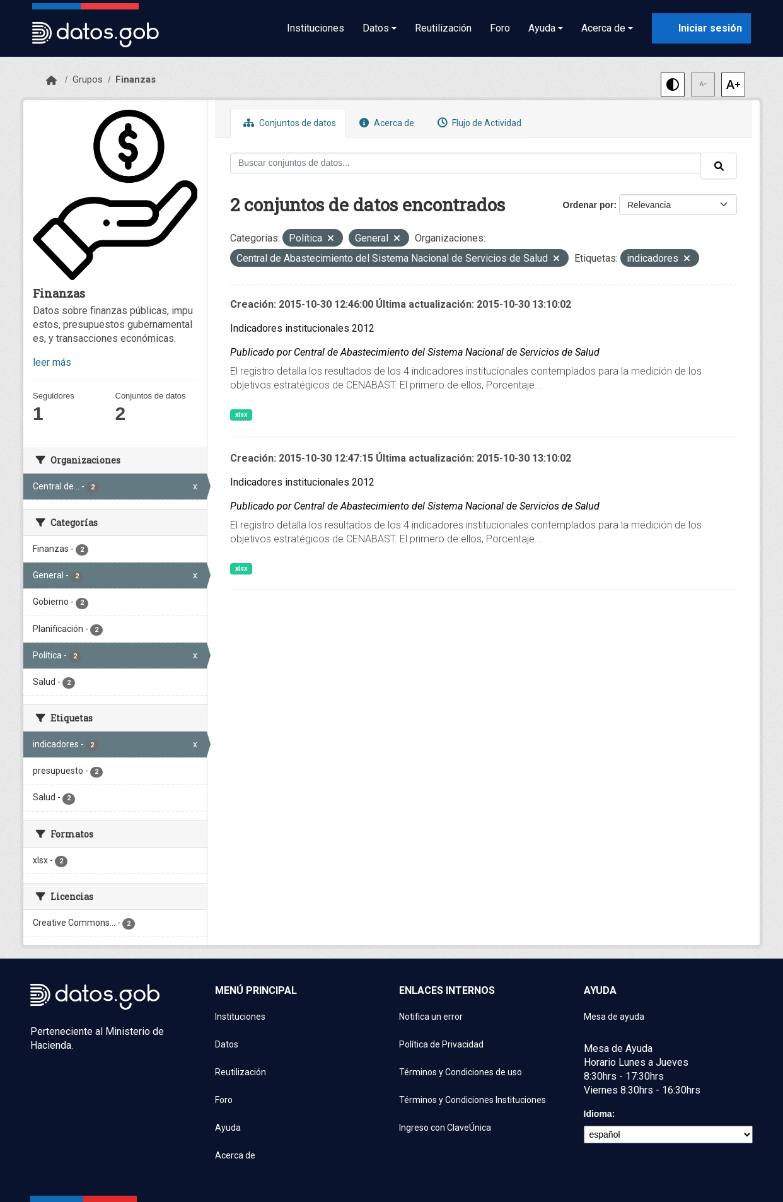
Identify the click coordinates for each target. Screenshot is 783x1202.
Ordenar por (588, 205)
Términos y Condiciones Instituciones (472, 1100)
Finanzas (135, 79)
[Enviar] (718, 166)
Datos (226, 1044)
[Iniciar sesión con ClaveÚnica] (701, 28)
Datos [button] (375, 28)
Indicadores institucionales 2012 (302, 328)
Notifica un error (431, 1017)
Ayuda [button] (541, 28)
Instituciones (315, 28)
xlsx (241, 415)
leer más (52, 362)
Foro (500, 28)
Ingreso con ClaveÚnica (445, 1128)
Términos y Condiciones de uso (460, 1072)
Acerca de (385, 123)
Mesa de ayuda (614, 1017)
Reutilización (443, 28)
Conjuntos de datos (288, 123)
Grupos (87, 79)
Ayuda (228, 1128)
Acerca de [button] (603, 28)
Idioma (598, 1114)
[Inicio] (51, 80)
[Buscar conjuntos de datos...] (465, 163)
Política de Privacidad (441, 1044)
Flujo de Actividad (477, 123)
